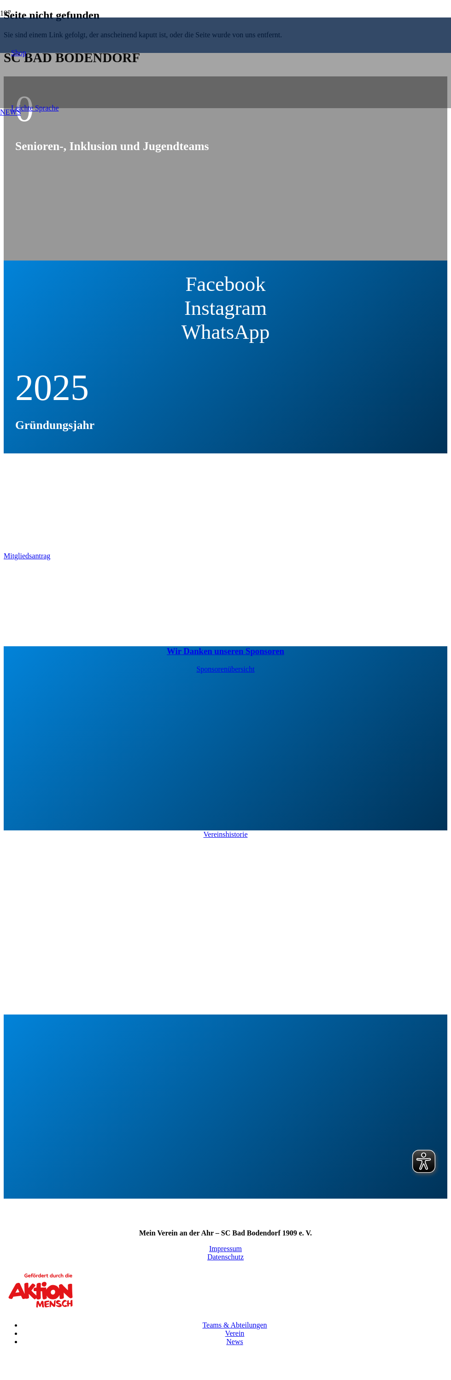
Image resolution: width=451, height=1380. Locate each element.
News (234, 1341)
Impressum (225, 1248)
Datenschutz (225, 1257)
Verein (235, 1333)
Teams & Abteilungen (234, 1325)
